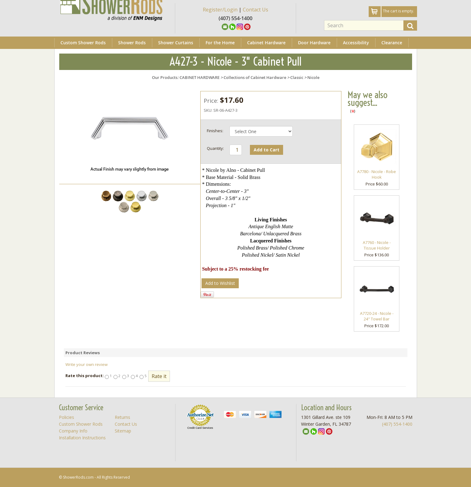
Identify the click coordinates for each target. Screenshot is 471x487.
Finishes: (215, 130)
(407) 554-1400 (397, 424)
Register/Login (220, 9)
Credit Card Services (200, 427)
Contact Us (255, 9)
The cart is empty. (398, 11)
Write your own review (86, 364)
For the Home (220, 43)
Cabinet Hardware (266, 43)
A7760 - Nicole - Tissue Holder (377, 245)
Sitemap (123, 431)
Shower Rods (132, 43)
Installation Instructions (82, 438)
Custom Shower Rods (83, 43)
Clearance (391, 43)
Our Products (164, 77)
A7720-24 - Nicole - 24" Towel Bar (376, 316)
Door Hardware (314, 43)
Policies (66, 417)
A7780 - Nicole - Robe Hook (376, 174)
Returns (122, 417)
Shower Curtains (175, 43)
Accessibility (356, 43)
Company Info (73, 431)
